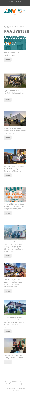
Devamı (8, 59)
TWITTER (16, 390)
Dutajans (21, 384)
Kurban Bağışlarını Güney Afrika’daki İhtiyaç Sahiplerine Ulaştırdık (14, 168)
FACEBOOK (12, 388)
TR (9, 1)
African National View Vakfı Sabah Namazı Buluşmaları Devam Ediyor (15, 130)
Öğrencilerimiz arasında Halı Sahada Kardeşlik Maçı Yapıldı (15, 93)
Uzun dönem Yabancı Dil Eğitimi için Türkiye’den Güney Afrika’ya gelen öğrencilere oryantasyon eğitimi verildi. (14, 246)
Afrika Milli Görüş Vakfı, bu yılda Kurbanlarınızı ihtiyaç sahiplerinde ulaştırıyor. (14, 206)
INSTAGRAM (22, 388)
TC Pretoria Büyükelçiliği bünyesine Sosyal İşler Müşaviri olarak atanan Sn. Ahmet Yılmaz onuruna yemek (14, 322)
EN (12, 1)
